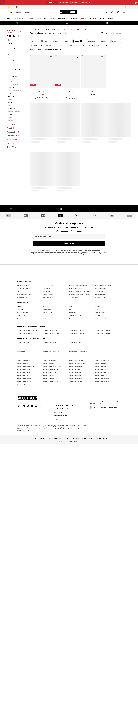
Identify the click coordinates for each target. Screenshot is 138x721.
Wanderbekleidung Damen (103, 514)
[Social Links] (19, 569)
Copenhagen (47, 538)
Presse (42, 601)
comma (45, 544)
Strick (61, 29)
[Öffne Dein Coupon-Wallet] (106, 12)
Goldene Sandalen (23, 514)
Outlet (11, 7)
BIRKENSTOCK (22, 544)
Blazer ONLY (47, 520)
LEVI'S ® (97, 538)
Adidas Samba (100, 523)
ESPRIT (97, 544)
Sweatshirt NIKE (22, 526)
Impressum (75, 601)
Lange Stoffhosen (49, 514)
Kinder (27, 12)
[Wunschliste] (124, 12)
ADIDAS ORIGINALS (23, 541)
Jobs (48, 601)
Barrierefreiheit (87, 601)
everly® (45, 535)
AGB (67, 601)
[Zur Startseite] (68, 12)
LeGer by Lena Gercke (102, 547)
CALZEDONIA (47, 541)
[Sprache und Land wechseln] (127, 7)
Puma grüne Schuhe (75, 517)
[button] (107, 33)
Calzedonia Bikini (100, 517)
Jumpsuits (46, 517)
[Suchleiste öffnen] (129, 18)
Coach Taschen (48, 523)
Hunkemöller (73, 547)
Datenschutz (58, 601)
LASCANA (20, 538)
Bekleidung (40, 29)
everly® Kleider (100, 526)
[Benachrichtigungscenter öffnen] (118, 12)
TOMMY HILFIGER (75, 544)
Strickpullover (70, 29)
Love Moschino (100, 541)
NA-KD (71, 538)
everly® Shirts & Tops (24, 523)
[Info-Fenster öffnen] (136, 3)
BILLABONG (81, 29)
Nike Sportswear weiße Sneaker (79, 523)
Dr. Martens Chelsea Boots (78, 514)
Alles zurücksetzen (118, 45)
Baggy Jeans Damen (23, 517)
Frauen (9, 12)
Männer (19, 12)
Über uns (33, 601)
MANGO (97, 535)
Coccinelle (20, 547)
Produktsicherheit (101, 601)
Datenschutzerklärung (38, 491)
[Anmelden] (112, 12)
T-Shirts (19, 520)
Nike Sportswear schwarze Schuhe (80, 520)
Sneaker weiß (47, 526)
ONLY (19, 535)
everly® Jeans (73, 526)
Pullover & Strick (51, 29)
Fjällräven (46, 547)
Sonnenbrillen (99, 520)
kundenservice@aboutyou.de (56, 493)
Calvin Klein (73, 541)
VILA (70, 535)
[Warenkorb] (130, 12)
